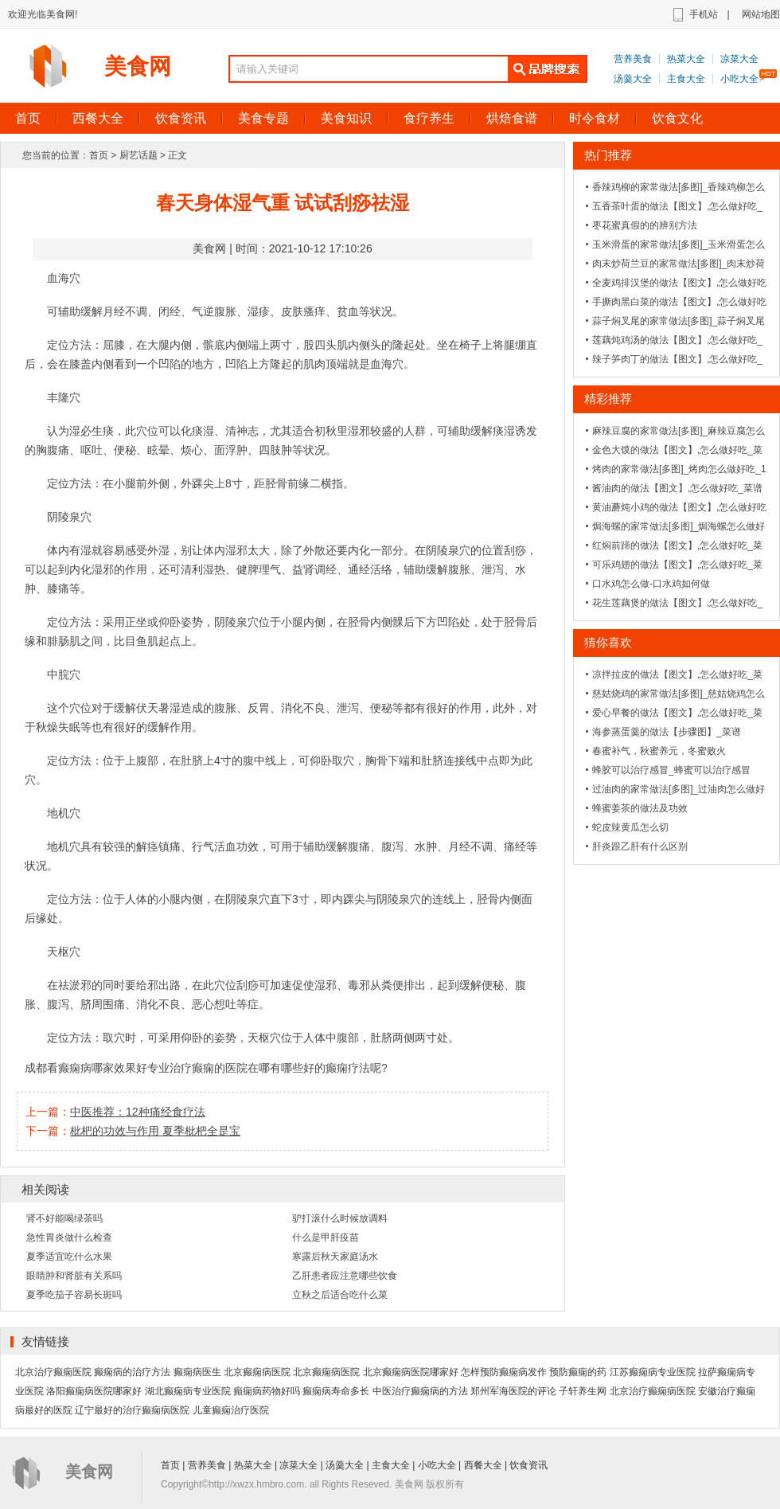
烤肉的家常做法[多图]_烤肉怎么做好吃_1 (679, 469)
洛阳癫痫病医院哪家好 (94, 1391)
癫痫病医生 (197, 1372)
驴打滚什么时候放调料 (340, 1218)
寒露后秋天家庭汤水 (335, 1256)
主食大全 (686, 78)
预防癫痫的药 (577, 1372)
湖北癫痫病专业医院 (188, 1391)
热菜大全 (686, 59)
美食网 (137, 66)
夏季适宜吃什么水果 (69, 1256)
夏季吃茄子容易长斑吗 (74, 1294)
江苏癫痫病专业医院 (653, 1372)
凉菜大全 (739, 59)
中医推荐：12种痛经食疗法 (137, 1111)
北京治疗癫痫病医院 (653, 1391)
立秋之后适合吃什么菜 (340, 1294)
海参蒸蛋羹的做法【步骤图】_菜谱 (666, 731)
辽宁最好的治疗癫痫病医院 (132, 1410)
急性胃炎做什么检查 (69, 1237)
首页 (98, 155)
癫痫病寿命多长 (335, 1391)
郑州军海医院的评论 (513, 1391)
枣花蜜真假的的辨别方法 (644, 225)
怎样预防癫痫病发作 (504, 1372)
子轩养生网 (582, 1391)
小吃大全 (739, 78)
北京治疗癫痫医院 (53, 1372)
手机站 (703, 14)
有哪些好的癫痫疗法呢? (329, 1067)
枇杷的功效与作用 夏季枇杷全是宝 (155, 1130)
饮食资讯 (180, 118)
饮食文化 (677, 118)
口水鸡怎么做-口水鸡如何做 (651, 583)
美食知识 (346, 118)
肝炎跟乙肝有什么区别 (640, 846)
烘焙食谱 (511, 118)
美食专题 (263, 118)
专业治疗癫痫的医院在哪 (208, 1067)
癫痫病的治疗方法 (132, 1372)
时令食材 (594, 118)
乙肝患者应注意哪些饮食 (344, 1275)
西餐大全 (97, 118)
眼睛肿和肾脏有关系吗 (74, 1275)
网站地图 (761, 14)
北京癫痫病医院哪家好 (410, 1372)
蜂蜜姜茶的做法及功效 (640, 808)
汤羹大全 (633, 78)
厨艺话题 (138, 155)
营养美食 (633, 59)
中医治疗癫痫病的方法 (420, 1391)
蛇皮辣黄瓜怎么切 (630, 827)
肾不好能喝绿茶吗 (64, 1218)
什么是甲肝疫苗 (325, 1237)
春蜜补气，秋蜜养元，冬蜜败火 (659, 750)
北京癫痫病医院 (257, 1372)
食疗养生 (429, 118)
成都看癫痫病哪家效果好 (86, 1067)
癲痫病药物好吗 (266, 1391)
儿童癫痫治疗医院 (231, 1410)
